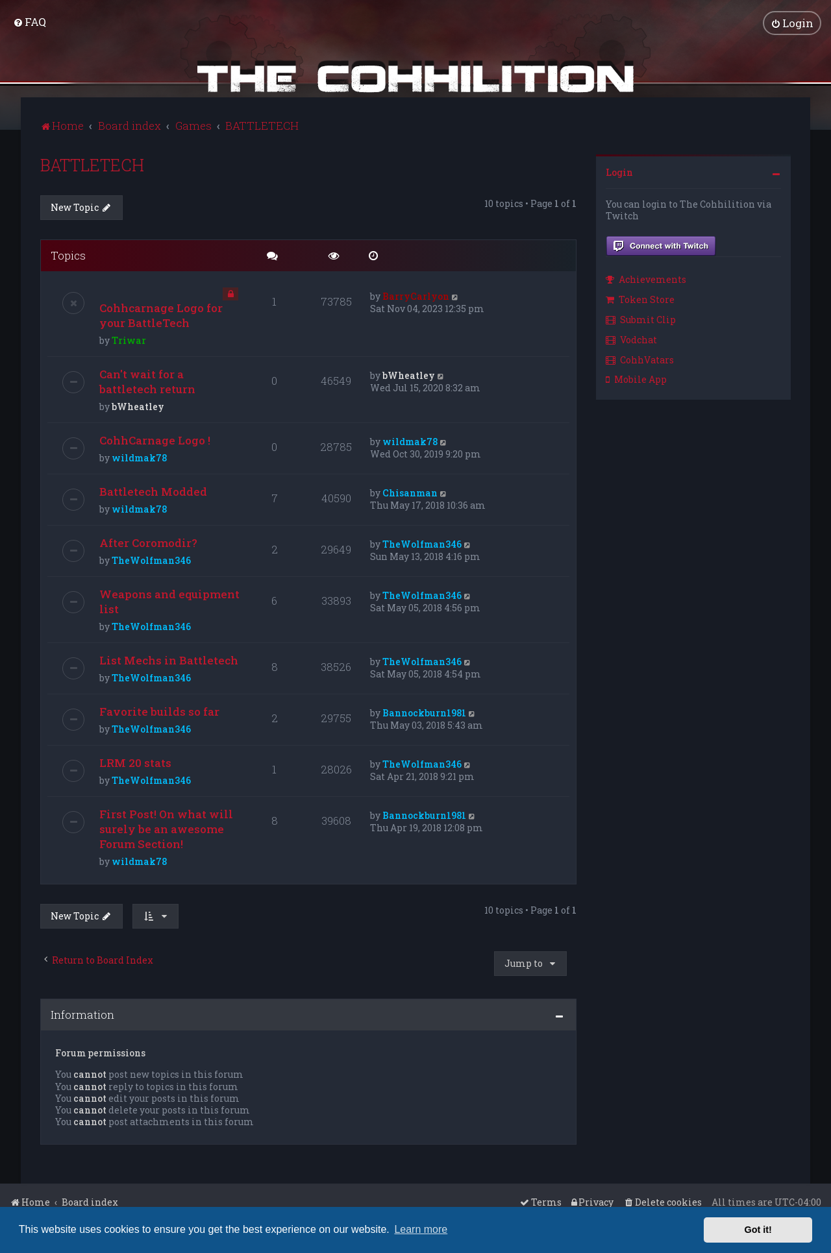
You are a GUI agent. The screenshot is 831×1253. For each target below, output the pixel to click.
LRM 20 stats (135, 762)
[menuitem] (29, 21)
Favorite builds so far (159, 710)
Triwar (129, 340)
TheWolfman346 (151, 560)
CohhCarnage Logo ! (154, 439)
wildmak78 (139, 457)
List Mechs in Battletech (168, 659)
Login (619, 171)
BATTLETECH (92, 164)
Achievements (646, 279)
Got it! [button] (758, 1229)
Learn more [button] (420, 1229)
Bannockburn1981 (424, 712)
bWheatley (138, 406)
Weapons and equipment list (169, 601)
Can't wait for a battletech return (147, 381)
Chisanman (410, 492)
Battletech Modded (153, 490)
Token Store (640, 299)
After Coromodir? (148, 542)
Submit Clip (641, 318)
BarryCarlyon (415, 295)
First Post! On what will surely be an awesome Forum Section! (166, 828)
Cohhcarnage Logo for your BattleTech (161, 315)
